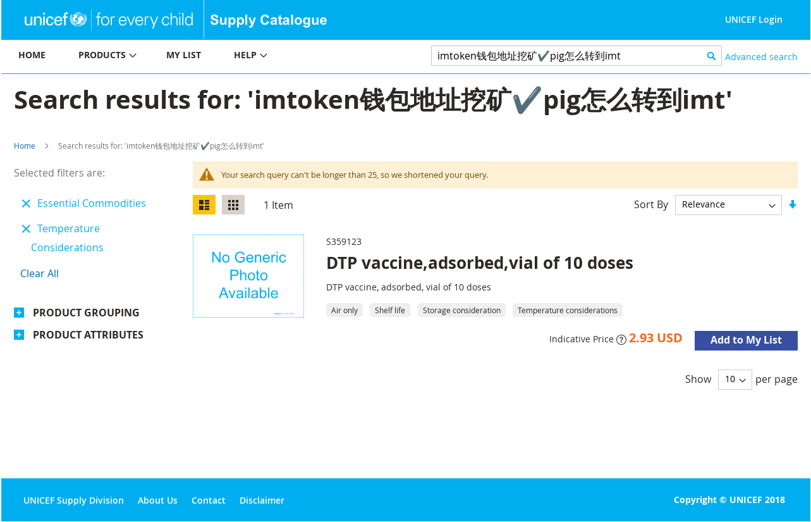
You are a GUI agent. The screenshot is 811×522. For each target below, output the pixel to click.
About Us (158, 500)
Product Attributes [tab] (88, 335)
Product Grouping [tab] (86, 313)
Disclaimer (262, 500)
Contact (209, 500)
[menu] (203, 56)
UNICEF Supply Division (73, 500)
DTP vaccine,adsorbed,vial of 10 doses (479, 262)
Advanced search (761, 57)
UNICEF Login (754, 19)
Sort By (651, 204)
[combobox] (577, 56)
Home (24, 145)
